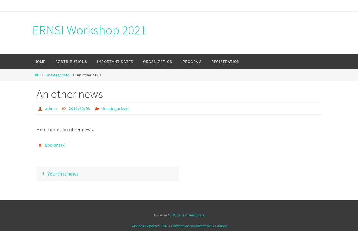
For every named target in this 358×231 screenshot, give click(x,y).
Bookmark (55, 145)
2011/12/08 (79, 108)
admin (51, 108)
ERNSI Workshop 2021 (89, 30)
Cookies (220, 225)
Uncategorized (58, 75)
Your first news (59, 174)
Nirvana (178, 215)
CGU (164, 225)
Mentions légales (144, 225)
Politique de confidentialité (191, 225)
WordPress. (196, 215)
